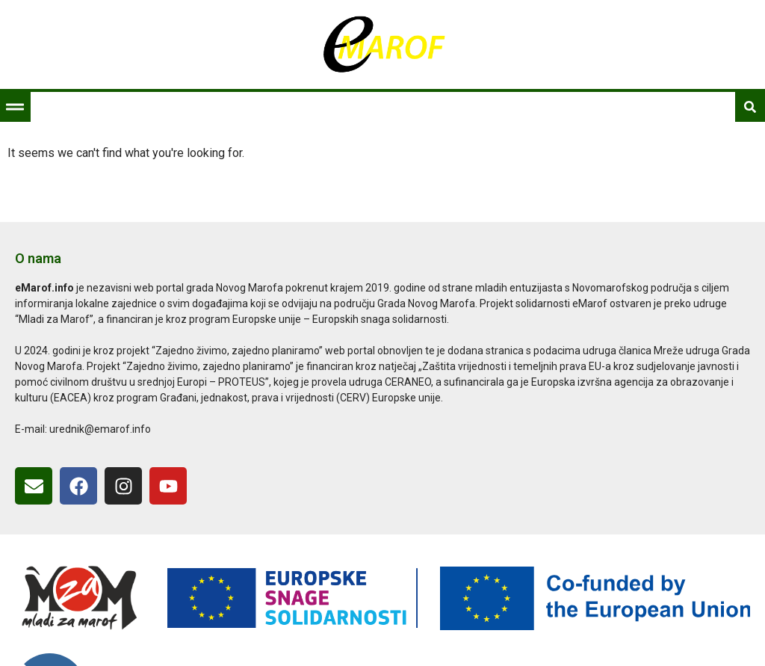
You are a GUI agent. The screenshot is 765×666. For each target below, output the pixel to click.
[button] (14, 106)
